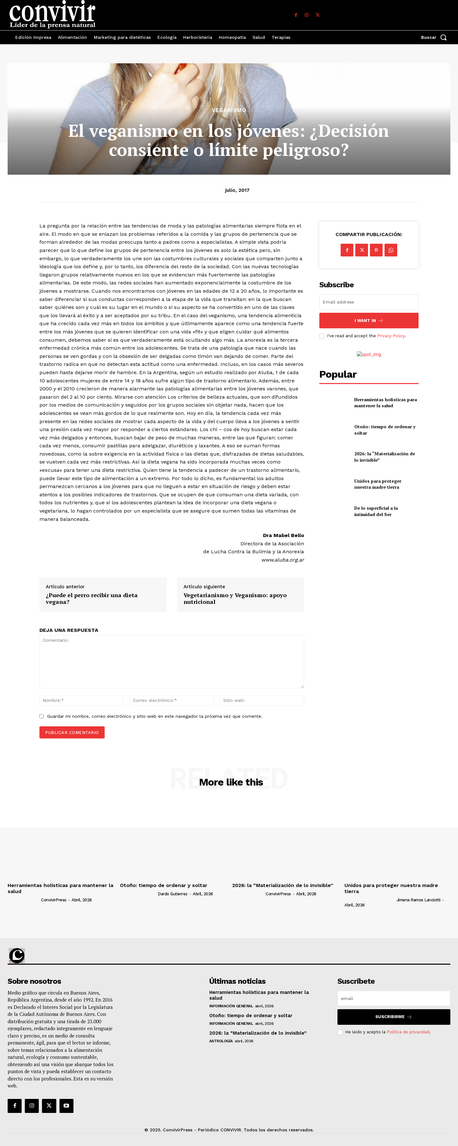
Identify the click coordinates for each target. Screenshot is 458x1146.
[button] (435, 37)
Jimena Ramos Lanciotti (419, 900)
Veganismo (229, 110)
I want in (369, 321)
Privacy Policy (391, 335)
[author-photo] (24, 899)
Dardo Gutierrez (173, 893)
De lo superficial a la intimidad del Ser (376, 511)
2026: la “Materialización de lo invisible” (282, 885)
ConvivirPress (53, 900)
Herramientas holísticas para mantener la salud (385, 402)
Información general (231, 1006)
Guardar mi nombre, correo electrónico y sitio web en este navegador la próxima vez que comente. (154, 716)
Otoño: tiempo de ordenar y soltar (163, 885)
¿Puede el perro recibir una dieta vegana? (92, 598)
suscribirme (393, 1017)
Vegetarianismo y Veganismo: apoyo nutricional (235, 598)
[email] (369, 302)
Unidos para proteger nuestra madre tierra (377, 484)
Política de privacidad (408, 1032)
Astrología (221, 1041)
